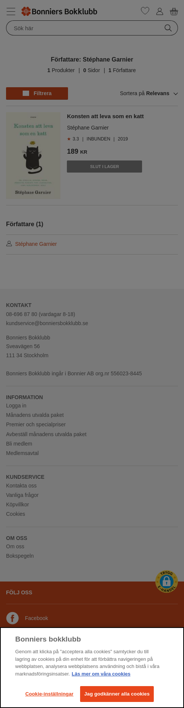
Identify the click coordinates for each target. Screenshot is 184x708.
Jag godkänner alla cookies (117, 694)
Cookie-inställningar (49, 694)
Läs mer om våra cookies (101, 674)
